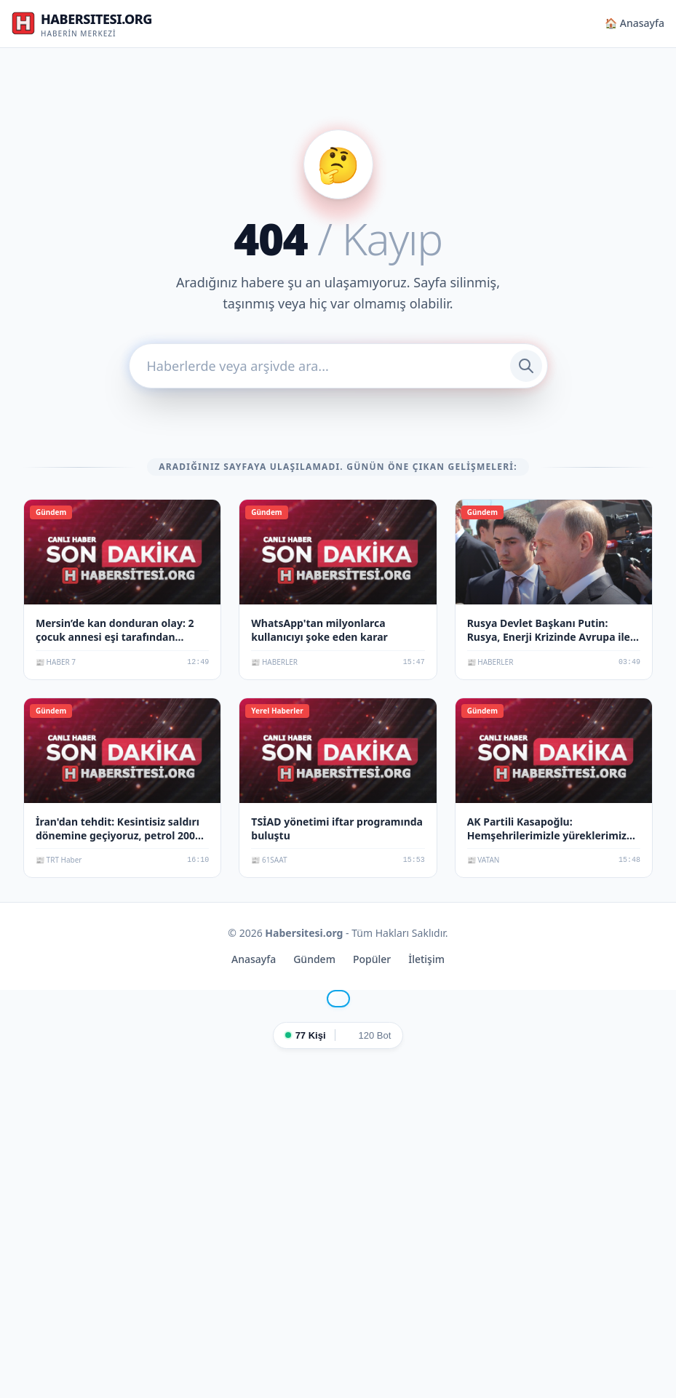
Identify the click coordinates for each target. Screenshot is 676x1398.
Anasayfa (253, 959)
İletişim (426, 959)
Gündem (314, 959)
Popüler (372, 959)
